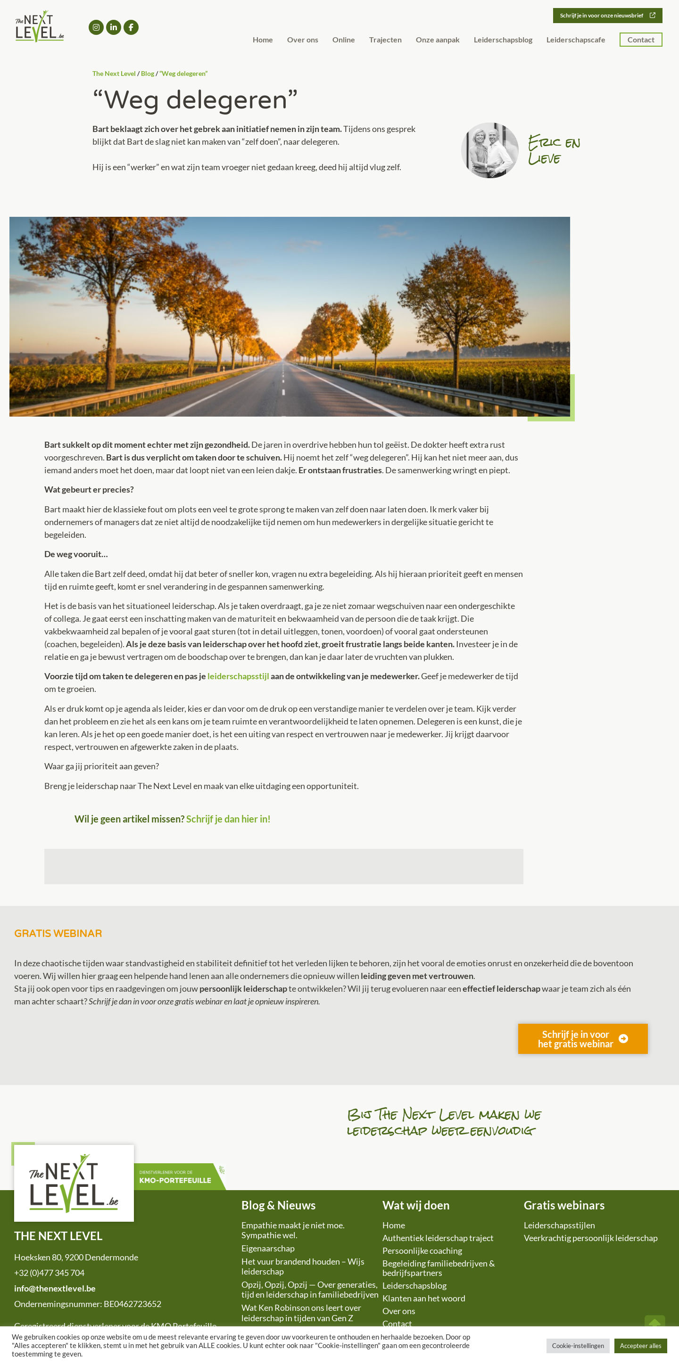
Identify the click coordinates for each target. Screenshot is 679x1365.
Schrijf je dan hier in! (228, 818)
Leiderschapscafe (576, 39)
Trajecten (385, 39)
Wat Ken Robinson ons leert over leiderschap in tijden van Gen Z (301, 1312)
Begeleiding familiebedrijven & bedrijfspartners (438, 1267)
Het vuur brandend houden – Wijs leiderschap (302, 1266)
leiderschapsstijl (238, 676)
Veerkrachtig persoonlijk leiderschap (591, 1237)
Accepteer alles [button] (641, 1345)
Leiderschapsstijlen (559, 1225)
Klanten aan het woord (423, 1298)
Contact (641, 39)
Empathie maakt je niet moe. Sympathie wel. (293, 1230)
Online (343, 39)
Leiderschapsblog (503, 39)
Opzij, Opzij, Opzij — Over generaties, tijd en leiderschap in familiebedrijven (310, 1289)
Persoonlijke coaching (422, 1250)
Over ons (302, 39)
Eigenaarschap (268, 1248)
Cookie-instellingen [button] (578, 1345)
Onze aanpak (438, 39)
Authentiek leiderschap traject (438, 1237)
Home (263, 39)
